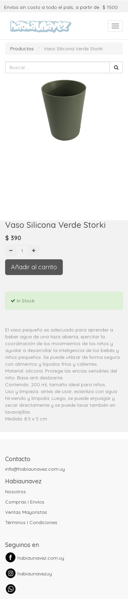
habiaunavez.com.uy (40, 558)
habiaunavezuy (34, 574)
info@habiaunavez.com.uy (35, 469)
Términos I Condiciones (31, 522)
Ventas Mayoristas (26, 512)
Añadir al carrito (34, 267)
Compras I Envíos (24, 502)
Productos (22, 48)
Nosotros (15, 492)
